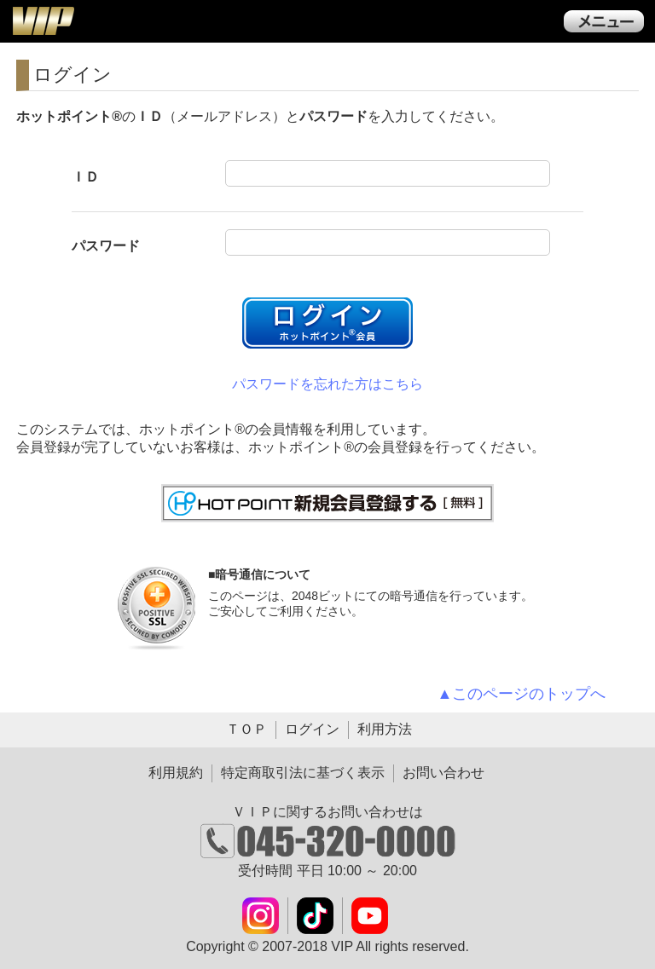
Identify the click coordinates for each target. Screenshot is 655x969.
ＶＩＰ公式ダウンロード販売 (43, 20)
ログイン (312, 729)
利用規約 (175, 772)
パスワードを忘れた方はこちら (327, 384)
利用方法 (384, 729)
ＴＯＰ (246, 729)
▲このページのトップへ (522, 693)
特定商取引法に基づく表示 (303, 772)
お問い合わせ (443, 772)
